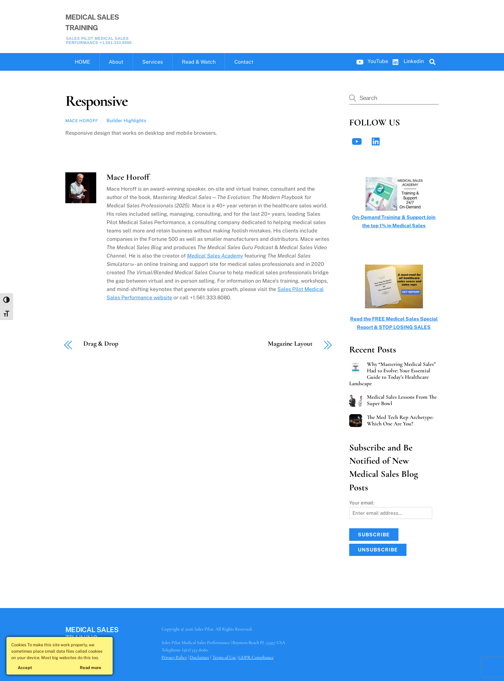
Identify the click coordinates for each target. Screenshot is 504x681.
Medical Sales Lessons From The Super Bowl (402, 400)
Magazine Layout (290, 343)
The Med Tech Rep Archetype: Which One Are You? (400, 420)
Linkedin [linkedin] (406, 61)
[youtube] (358, 141)
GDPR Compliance (256, 657)
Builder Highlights (126, 120)
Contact (243, 62)
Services (152, 62)
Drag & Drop (100, 343)
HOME (82, 62)
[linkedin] (377, 141)
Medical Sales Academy (215, 256)
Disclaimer (199, 657)
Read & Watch (199, 62)
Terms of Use (224, 657)
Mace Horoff (81, 120)
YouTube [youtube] (370, 61)
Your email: (361, 502)
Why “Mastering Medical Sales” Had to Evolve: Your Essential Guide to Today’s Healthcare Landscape (392, 374)
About (116, 62)
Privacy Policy (174, 657)
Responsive (96, 101)
